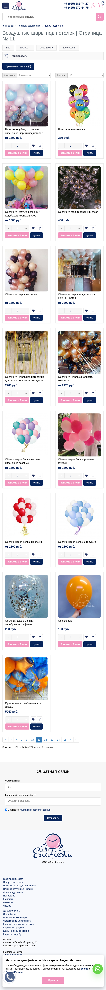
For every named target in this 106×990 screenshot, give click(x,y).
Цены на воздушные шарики (18, 889)
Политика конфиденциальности (19, 885)
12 (45, 740)
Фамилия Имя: (12, 780)
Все (8, 47)
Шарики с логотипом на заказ (18, 924)
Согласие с (28, 810)
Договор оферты (11, 910)
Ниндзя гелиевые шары (72, 129)
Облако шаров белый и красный (24, 542)
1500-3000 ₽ (46, 47)
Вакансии (8, 902)
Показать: (61, 75)
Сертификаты (10, 914)
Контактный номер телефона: (20, 795)
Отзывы (7, 905)
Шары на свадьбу (12, 934)
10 (32, 740)
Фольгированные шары (15, 917)
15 (65, 740)
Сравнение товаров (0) (18, 66)
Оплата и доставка (13, 892)
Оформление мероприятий (17, 920)
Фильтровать (19, 56)
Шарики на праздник (13, 927)
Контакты (8, 899)
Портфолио (9, 895)
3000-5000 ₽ (69, 47)
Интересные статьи (13, 882)
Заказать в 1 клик (17, 153)
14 (58, 740)
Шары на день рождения (16, 931)
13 (52, 740)
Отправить (53, 818)
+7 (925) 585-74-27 (76, 3)
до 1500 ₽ (25, 47)
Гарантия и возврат (13, 879)
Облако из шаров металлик (21, 294)
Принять (53, 980)
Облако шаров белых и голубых (77, 542)
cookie (84, 968)
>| (76, 740)
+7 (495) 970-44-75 (76, 7)
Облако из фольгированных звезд (78, 212)
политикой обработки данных (35, 810)
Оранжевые (65, 620)
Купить (36, 153)
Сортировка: (9, 75)
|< (5, 740)
